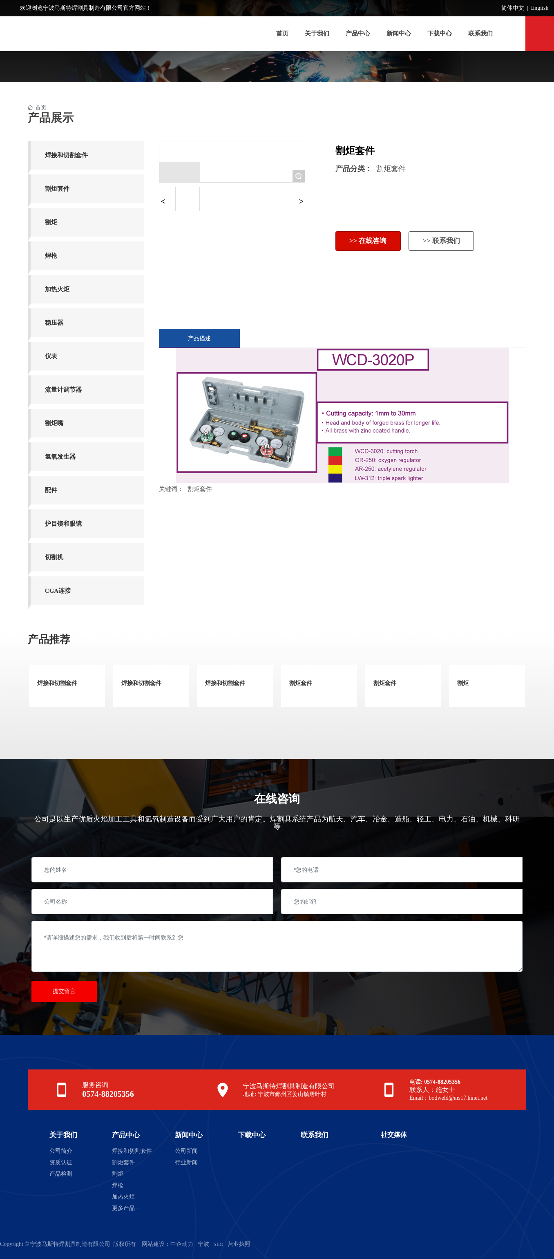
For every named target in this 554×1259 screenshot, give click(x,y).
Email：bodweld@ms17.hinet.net (448, 1098)
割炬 (463, 683)
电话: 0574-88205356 (434, 1082)
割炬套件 (391, 169)
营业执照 (239, 1244)
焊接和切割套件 (57, 683)
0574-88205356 (108, 1093)
